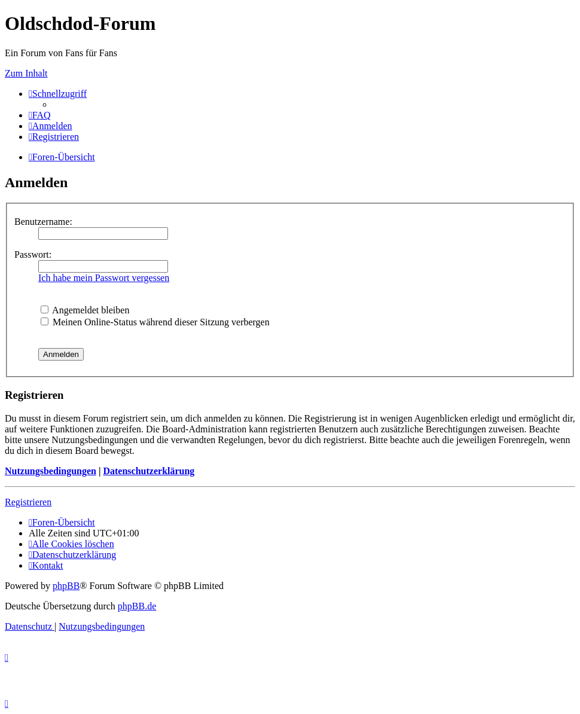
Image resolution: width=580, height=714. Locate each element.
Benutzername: (43, 221)
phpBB (66, 586)
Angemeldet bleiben (85, 310)
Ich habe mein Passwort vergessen (103, 278)
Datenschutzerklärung (148, 471)
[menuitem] (40, 115)
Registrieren (28, 502)
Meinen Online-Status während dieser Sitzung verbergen (155, 322)
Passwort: (32, 254)
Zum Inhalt (26, 73)
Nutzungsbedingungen (50, 471)
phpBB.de (137, 606)
